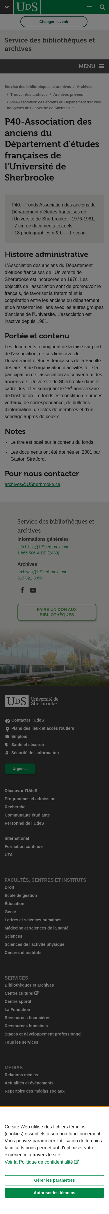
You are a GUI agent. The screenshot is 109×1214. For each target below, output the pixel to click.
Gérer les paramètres (54, 1180)
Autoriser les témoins (54, 1192)
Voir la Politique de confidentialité (39, 1162)
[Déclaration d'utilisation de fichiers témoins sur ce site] (54, 1160)
